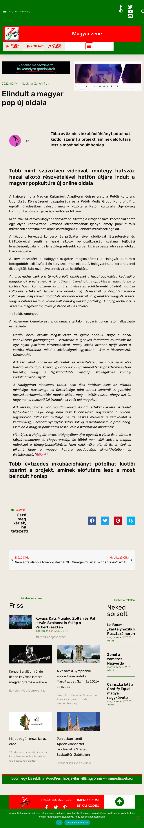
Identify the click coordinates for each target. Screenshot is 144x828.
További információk (77, 822)
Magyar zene (87, 34)
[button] (89, 46)
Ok (59, 822)
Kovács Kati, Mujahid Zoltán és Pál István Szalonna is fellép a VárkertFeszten (65, 622)
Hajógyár (19, 509)
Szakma (27, 83)
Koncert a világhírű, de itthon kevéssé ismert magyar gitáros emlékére (28, 677)
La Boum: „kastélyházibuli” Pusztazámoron (122, 629)
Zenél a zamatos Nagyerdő (115, 658)
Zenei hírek (41, 83)
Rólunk (41, 455)
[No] (138, 818)
